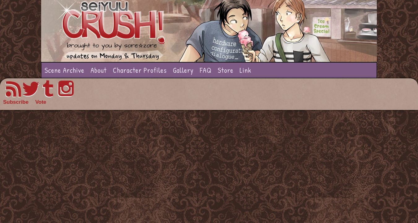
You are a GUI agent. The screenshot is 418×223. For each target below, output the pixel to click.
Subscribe (15, 102)
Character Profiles (140, 70)
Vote (40, 102)
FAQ (206, 70)
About (99, 70)
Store (226, 70)
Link (245, 70)
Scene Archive (64, 70)
